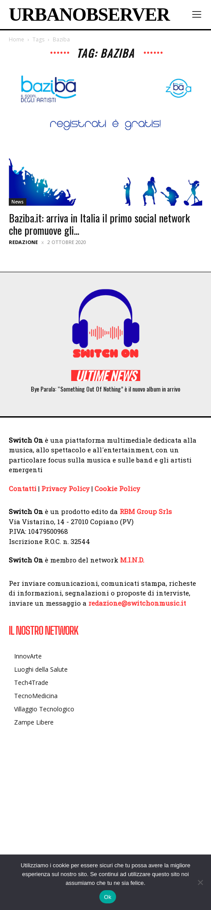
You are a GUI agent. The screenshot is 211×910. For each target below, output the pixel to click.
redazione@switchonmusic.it (137, 603)
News (17, 202)
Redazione (23, 242)
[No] (200, 882)
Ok (107, 897)
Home (16, 39)
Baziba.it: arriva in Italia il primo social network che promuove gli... (99, 224)
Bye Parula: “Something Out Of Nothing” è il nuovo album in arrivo (105, 388)
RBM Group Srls (146, 511)
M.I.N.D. (132, 559)
